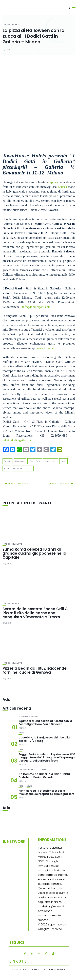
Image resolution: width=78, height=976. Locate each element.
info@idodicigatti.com (17, 440)
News (44, 769)
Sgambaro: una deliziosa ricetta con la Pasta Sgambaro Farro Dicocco (45, 722)
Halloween (20, 461)
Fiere (20, 786)
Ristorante (17, 468)
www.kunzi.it (45, 348)
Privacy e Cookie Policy (49, 969)
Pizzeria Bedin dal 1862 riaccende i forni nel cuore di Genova (35, 670)
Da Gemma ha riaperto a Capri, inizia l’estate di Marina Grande (44, 775)
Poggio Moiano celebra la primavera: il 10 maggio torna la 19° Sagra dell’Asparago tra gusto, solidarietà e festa (46, 757)
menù (63, 461)
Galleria (7, 461)
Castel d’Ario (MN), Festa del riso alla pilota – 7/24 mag (44, 739)
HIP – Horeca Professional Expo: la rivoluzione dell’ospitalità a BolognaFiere (46, 792)
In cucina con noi (27, 716)
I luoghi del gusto (12, 24)
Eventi (21, 733)
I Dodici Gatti (34, 461)
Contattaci (20, 969)
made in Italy (50, 461)
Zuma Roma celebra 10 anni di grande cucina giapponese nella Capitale (34, 553)
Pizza (6, 468)
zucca (29, 468)
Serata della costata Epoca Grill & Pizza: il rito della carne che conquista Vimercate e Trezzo (35, 613)
